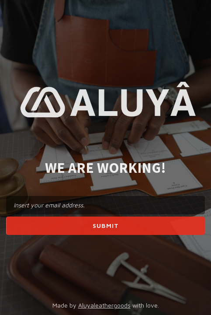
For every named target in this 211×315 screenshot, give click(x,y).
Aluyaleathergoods (104, 305)
